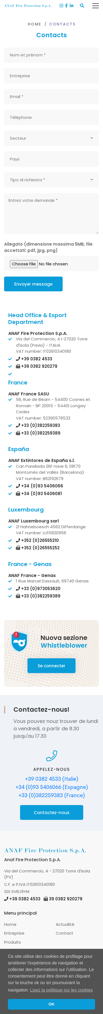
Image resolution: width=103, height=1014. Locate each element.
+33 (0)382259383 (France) (51, 795)
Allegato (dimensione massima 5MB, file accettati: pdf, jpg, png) (48, 247)
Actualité (65, 924)
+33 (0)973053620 (38, 588)
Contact (64, 933)
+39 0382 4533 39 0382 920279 (43, 899)
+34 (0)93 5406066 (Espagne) (51, 787)
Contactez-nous (51, 812)
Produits (12, 942)
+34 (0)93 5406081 (39, 493)
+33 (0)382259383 (38, 425)
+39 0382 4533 (34, 359)
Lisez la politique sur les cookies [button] (61, 990)
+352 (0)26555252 (38, 548)
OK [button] (52, 1004)
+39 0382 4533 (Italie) (51, 778)
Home (34, 24)
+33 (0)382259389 (38, 433)
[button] (82, 6)
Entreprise (14, 933)
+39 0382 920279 (36, 366)
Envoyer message (33, 284)
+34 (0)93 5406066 (39, 486)
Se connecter (51, 666)
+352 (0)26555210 (37, 540)
